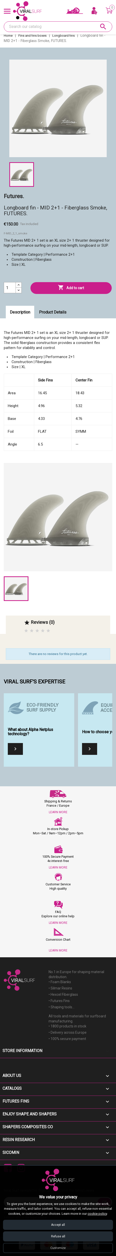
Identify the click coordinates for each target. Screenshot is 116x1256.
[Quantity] (10, 287)
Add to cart (71, 287)
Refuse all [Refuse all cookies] (58, 1236)
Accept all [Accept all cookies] (58, 1225)
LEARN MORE (58, 812)
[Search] (58, 26)
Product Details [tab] (52, 312)
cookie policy (97, 1214)
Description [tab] (20, 312)
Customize (58, 1248)
